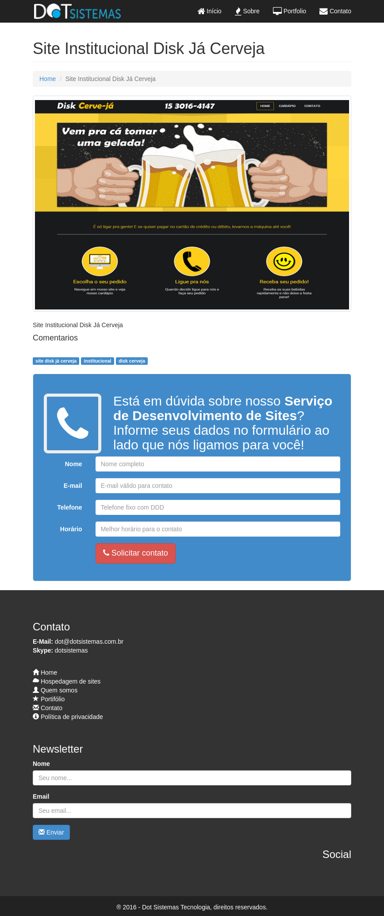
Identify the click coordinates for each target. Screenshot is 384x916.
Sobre (247, 11)
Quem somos (55, 690)
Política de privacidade (68, 716)
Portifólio (49, 699)
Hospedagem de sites (66, 681)
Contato (335, 11)
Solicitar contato (135, 553)
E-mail (73, 485)
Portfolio (289, 11)
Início (209, 11)
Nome (73, 464)
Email (41, 796)
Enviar (51, 832)
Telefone (69, 507)
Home (47, 78)
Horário (71, 529)
